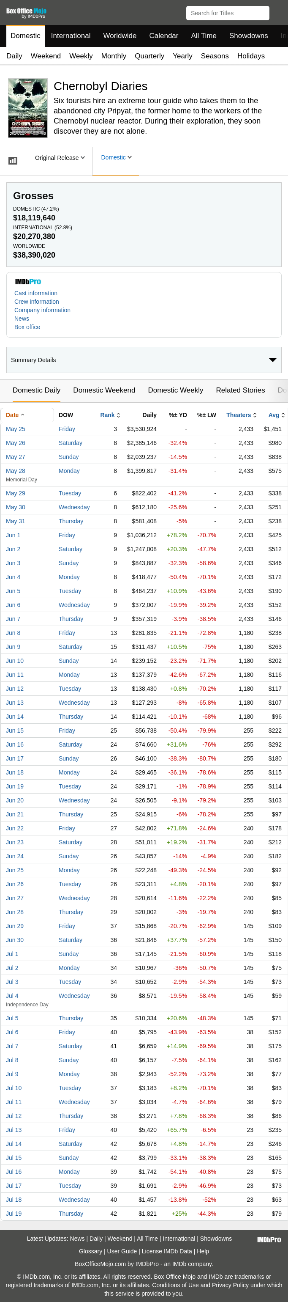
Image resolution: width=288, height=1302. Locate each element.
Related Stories (240, 390)
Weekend (46, 56)
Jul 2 (12, 967)
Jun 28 (15, 912)
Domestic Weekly (175, 390)
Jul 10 (14, 1088)
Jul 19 (14, 1213)
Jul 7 (12, 1046)
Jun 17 (15, 758)
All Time (204, 36)
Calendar (164, 36)
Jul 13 (14, 1129)
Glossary (90, 1251)
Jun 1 (13, 535)
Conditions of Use (175, 1285)
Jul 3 (12, 981)
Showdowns (248, 36)
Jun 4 (13, 577)
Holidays (251, 56)
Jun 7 (13, 618)
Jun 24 (15, 856)
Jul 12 (14, 1115)
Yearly (183, 56)
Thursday (71, 521)
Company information (42, 310)
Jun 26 (15, 884)
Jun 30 (15, 940)
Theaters (238, 415)
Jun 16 (15, 744)
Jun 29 (15, 926)
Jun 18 (15, 772)
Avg (274, 415)
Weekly (80, 56)
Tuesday (70, 493)
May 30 (15, 507)
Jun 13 (15, 702)
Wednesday (74, 507)
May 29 (15, 493)
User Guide (122, 1251)
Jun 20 (15, 800)
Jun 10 (15, 660)
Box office (27, 327)
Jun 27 (15, 898)
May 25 (15, 429)
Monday (69, 470)
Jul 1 (12, 953)
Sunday (69, 456)
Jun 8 (13, 632)
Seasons (215, 56)
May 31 (15, 521)
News (21, 318)
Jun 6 (13, 605)
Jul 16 (14, 1171)
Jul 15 (14, 1157)
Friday (67, 429)
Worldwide (119, 36)
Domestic (26, 36)
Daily (14, 56)
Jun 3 (13, 563)
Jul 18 (14, 1199)
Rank (107, 415)
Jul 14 (14, 1143)
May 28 (15, 470)
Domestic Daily (36, 390)
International (71, 36)
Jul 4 (12, 995)
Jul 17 (14, 1185)
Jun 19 (15, 786)
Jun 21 (15, 814)
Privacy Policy (230, 1285)
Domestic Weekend (104, 390)
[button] (277, 11)
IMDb (179, 1264)
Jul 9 (12, 1074)
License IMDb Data (167, 1251)
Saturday (70, 442)
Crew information (36, 301)
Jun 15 (15, 730)
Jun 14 (15, 716)
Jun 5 (13, 591)
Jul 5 (12, 1018)
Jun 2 (13, 549)
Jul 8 (12, 1060)
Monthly (114, 56)
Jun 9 (13, 646)
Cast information (35, 293)
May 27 (15, 456)
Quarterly (149, 56)
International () (42, 228)
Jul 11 (14, 1102)
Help (203, 1251)
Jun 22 (15, 828)
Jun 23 (15, 842)
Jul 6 (12, 1032)
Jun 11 (15, 674)
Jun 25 (15, 870)
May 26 (15, 442)
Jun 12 (15, 688)
